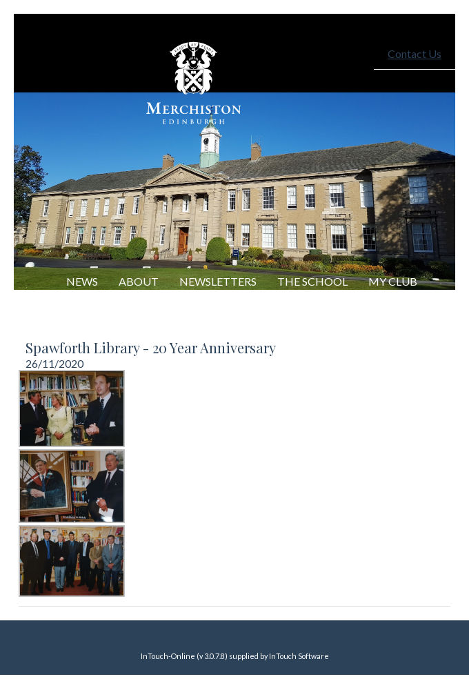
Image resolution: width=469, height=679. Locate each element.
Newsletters (218, 281)
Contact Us (414, 53)
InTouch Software (299, 655)
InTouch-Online (168, 655)
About (139, 281)
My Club (392, 281)
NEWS (82, 281)
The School (312, 281)
